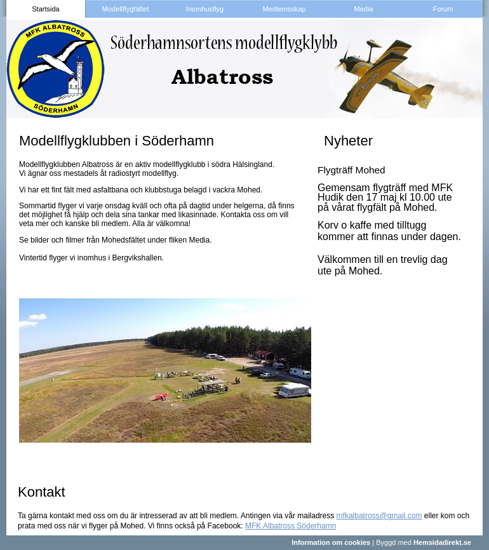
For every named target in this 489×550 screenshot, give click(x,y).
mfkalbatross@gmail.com (379, 515)
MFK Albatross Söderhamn (290, 525)
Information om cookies (330, 542)
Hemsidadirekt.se (442, 542)
